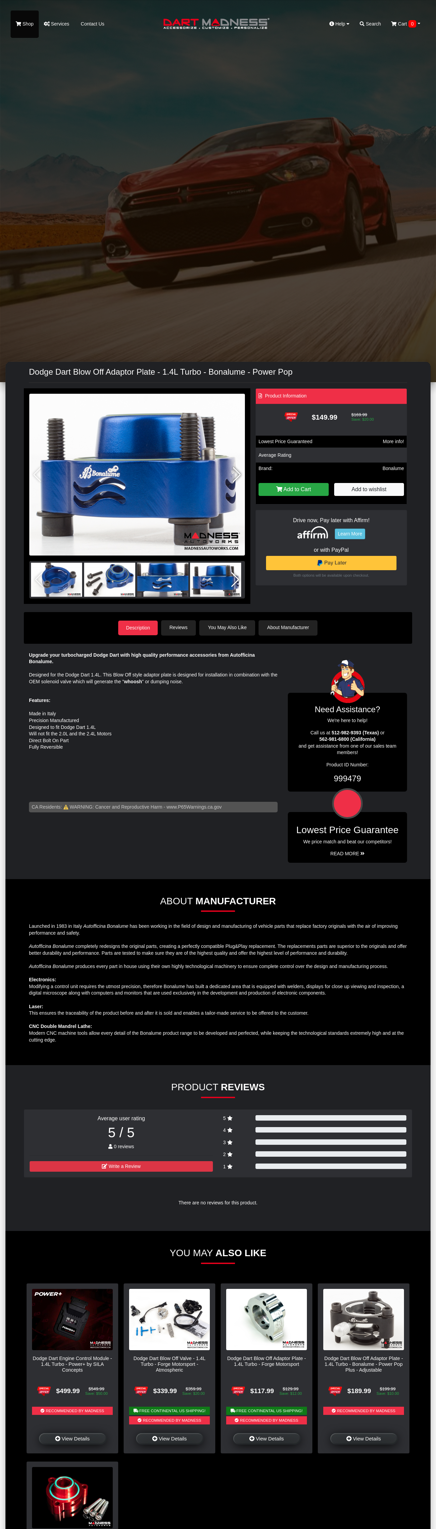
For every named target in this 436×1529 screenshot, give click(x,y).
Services (56, 24)
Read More (347, 853)
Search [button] (370, 24)
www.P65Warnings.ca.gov (194, 806)
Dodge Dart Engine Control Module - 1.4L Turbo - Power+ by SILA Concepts (72, 1364)
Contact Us (91, 24)
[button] (237, 474)
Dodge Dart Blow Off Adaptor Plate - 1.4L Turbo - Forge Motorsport (266, 1361)
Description (138, 627)
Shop (25, 24)
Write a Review (121, 1166)
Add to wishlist (369, 489)
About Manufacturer (289, 627)
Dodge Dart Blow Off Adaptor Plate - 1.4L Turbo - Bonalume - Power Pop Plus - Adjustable (363, 1364)
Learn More (350, 533)
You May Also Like (228, 627)
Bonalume (393, 468)
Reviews (179, 627)
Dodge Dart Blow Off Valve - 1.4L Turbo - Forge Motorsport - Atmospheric (169, 1364)
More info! (393, 441)
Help (339, 24)
